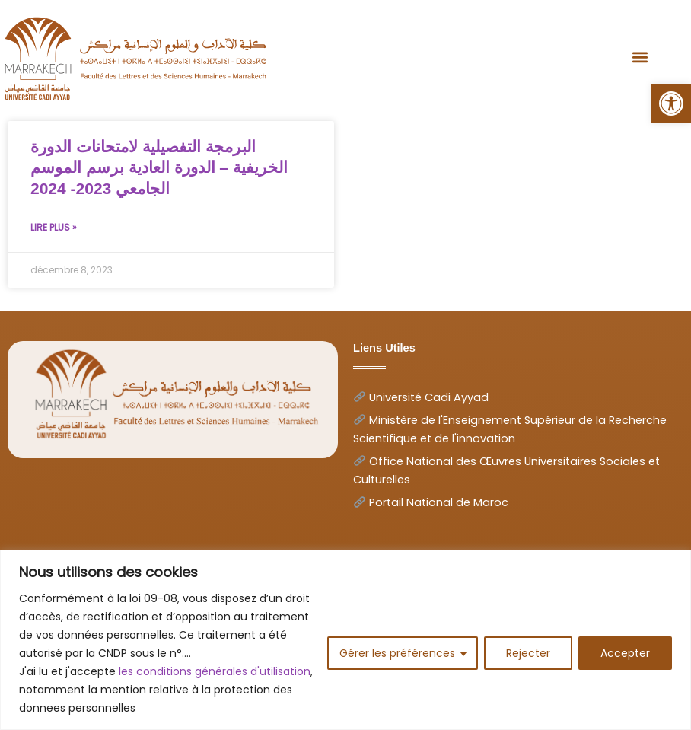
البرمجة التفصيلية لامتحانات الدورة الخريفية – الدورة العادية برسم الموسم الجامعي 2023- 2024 (159, 167)
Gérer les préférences (397, 653)
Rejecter (528, 653)
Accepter (625, 653)
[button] (671, 103)
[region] (345, 640)
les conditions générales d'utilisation (214, 671)
